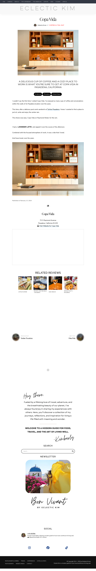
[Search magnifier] (72, 453)
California (38, 96)
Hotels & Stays (9, 566)
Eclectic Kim (48, 10)
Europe (46, 1)
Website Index (32, 566)
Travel (24, 563)
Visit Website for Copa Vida (49, 228)
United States (56, 96)
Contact (42, 566)
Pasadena (47, 96)
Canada (9, 1)
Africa (65, 1)
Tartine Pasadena (53, 112)
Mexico (17, 1)
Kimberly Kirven (42, 27)
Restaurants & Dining (12, 563)
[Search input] (47, 453)
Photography (21, 566)
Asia (52, 1)
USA (4, 1)
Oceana (58, 1)
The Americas (37, 1)
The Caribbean (26, 1)
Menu (91, 9)
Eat (62, 27)
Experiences (32, 563)
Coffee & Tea (54, 27)
